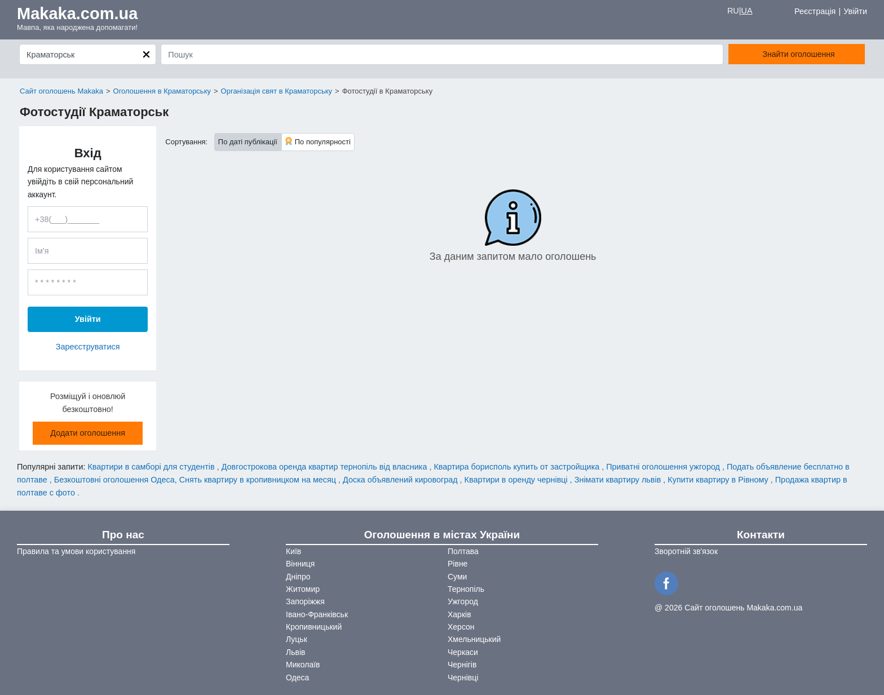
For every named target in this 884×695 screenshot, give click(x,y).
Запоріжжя (305, 601)
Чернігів (462, 664)
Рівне (457, 563)
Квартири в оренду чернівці (517, 479)
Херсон (461, 626)
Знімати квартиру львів (619, 479)
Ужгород (463, 601)
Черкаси (463, 652)
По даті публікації (247, 142)
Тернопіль (466, 589)
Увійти (855, 11)
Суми (457, 576)
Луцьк (296, 639)
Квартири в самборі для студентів (151, 466)
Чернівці (463, 677)
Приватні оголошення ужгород (664, 466)
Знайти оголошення (799, 54)
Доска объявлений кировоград (401, 479)
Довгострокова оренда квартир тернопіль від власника (326, 466)
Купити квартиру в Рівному (719, 479)
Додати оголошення (87, 432)
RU (733, 10)
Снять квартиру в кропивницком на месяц (258, 479)
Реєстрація (815, 11)
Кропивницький (314, 626)
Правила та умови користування (76, 551)
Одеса (297, 677)
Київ (293, 551)
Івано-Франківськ (317, 614)
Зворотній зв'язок (686, 551)
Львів (295, 652)
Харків (459, 614)
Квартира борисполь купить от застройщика (518, 466)
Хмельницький (474, 639)
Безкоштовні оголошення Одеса (114, 479)
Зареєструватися (88, 346)
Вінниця (300, 563)
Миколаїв (303, 664)
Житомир (303, 589)
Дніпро (298, 576)
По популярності (318, 141)
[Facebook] (668, 582)
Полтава (463, 551)
